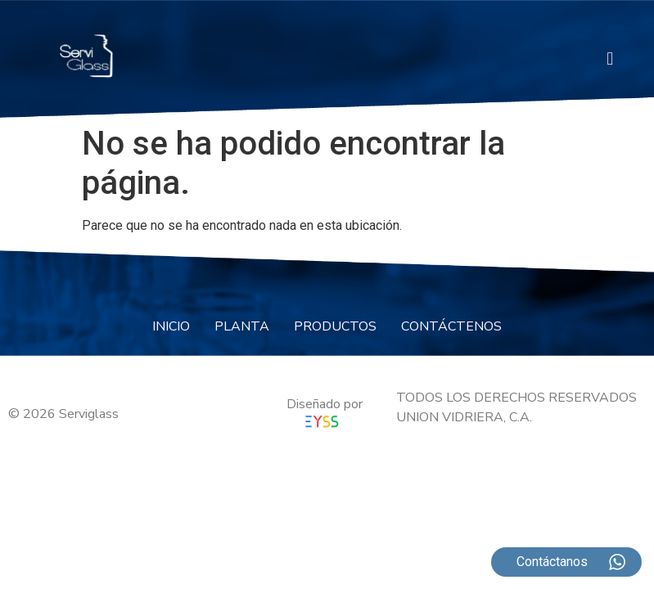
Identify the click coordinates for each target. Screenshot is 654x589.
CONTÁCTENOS (451, 326)
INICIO (171, 326)
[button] (610, 58)
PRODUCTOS (335, 326)
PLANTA (241, 326)
